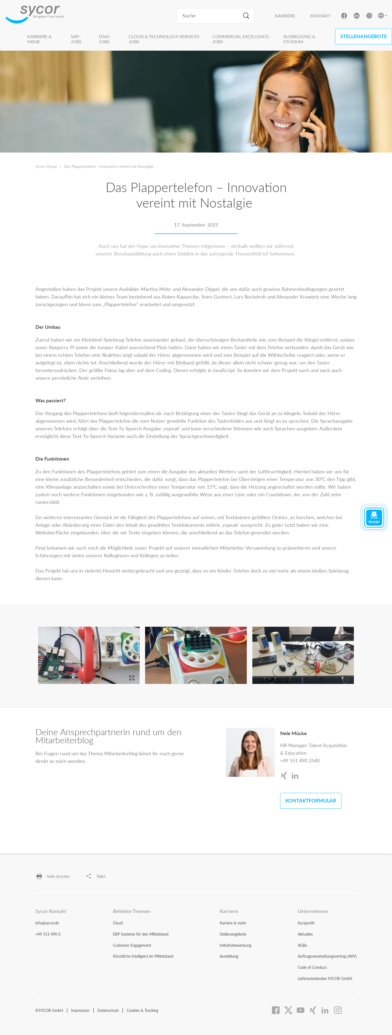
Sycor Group (46, 166)
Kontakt (320, 15)
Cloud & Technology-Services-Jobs (165, 39)
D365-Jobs (105, 39)
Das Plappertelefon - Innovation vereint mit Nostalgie (108, 166)
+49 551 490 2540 (300, 760)
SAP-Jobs (76, 39)
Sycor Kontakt (50, 911)
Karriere (285, 15)
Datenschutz (108, 1010)
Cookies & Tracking (142, 1010)
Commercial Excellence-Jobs (241, 39)
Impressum (80, 1010)
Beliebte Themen (131, 911)
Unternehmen (313, 911)
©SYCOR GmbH (49, 1010)
